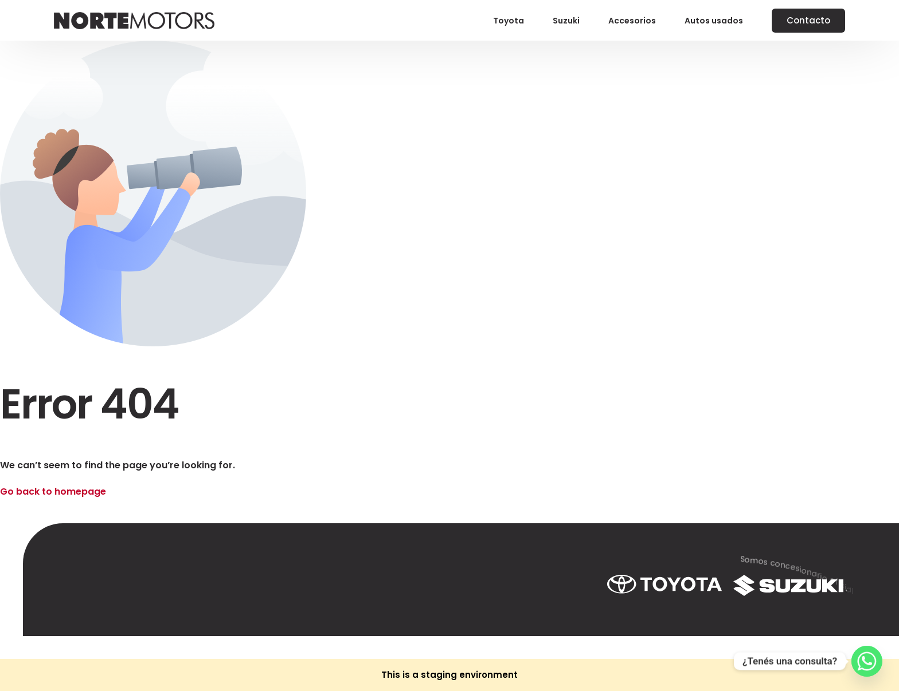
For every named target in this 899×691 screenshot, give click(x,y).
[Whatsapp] (866, 661)
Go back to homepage (53, 491)
